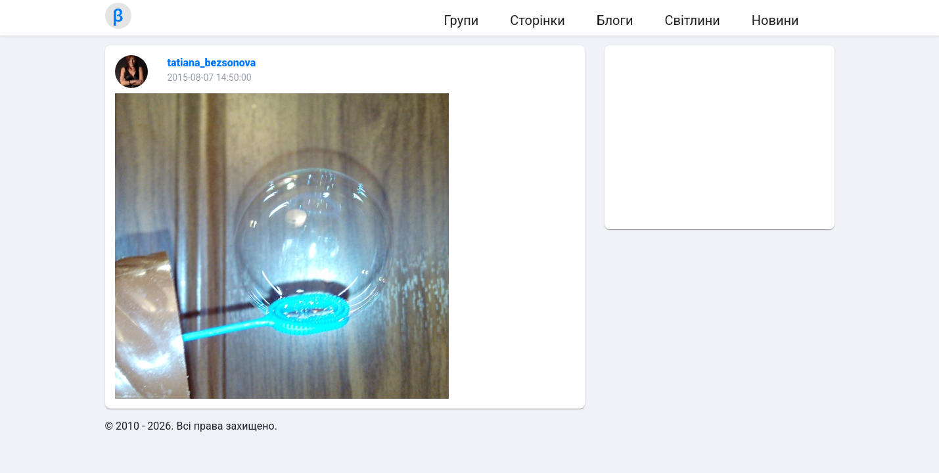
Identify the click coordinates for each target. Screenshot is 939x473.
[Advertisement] (719, 137)
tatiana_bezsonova (212, 62)
